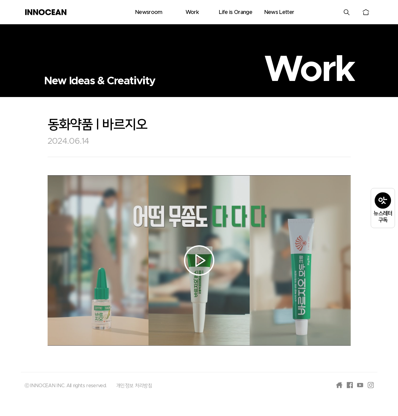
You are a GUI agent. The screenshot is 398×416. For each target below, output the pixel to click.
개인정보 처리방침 (134, 385)
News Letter (279, 12)
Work (192, 12)
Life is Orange (235, 12)
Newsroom (148, 12)
